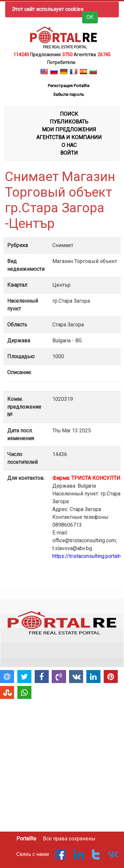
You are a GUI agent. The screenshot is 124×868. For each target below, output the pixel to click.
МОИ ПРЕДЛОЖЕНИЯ (69, 129)
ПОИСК (69, 114)
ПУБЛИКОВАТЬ (69, 122)
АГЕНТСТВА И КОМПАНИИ (69, 137)
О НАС (69, 145)
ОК (90, 17)
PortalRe (26, 838)
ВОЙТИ (69, 153)
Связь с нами (32, 854)
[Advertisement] (61, 762)
